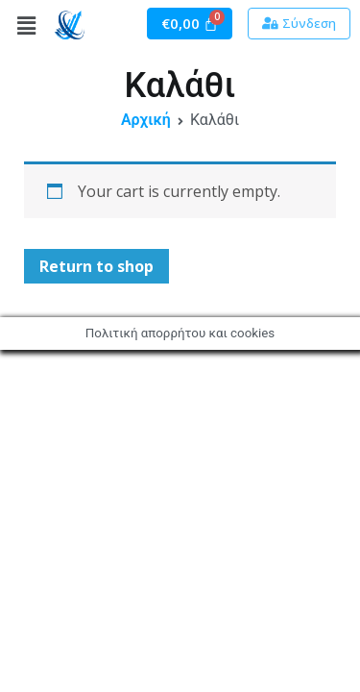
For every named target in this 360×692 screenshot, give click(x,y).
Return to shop (96, 266)
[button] (299, 23)
